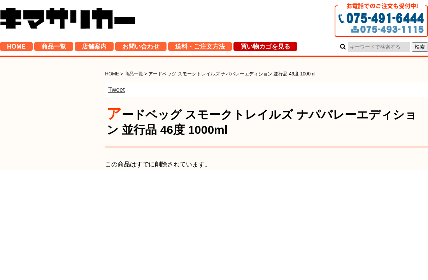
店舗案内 (94, 48)
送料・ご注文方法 (200, 48)
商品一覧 (53, 48)
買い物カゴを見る (265, 48)
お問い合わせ (141, 48)
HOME (16, 48)
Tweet (116, 89)
